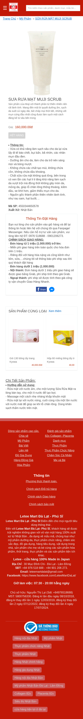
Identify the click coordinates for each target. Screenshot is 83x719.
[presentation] (69, 340)
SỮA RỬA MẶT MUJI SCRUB (53, 18)
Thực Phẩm (59, 445)
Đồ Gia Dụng (23, 455)
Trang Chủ (9, 18)
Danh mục (59, 440)
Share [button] (43, 289)
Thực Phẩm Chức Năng (59, 450)
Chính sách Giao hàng (41, 496)
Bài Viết (23, 445)
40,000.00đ (37, 365)
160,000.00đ (24, 127)
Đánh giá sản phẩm (59, 431)
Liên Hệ (23, 450)
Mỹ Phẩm (25, 18)
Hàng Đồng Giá (23, 460)
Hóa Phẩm (23, 465)
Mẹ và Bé (59, 460)
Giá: (10, 127)
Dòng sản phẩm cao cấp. (23, 431)
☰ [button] (5, 8)
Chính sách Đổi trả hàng (41, 488)
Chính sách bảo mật (41, 504)
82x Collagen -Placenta (59, 435)
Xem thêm (55, 311)
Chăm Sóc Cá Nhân (59, 455)
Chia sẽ (23, 435)
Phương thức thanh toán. (41, 481)
